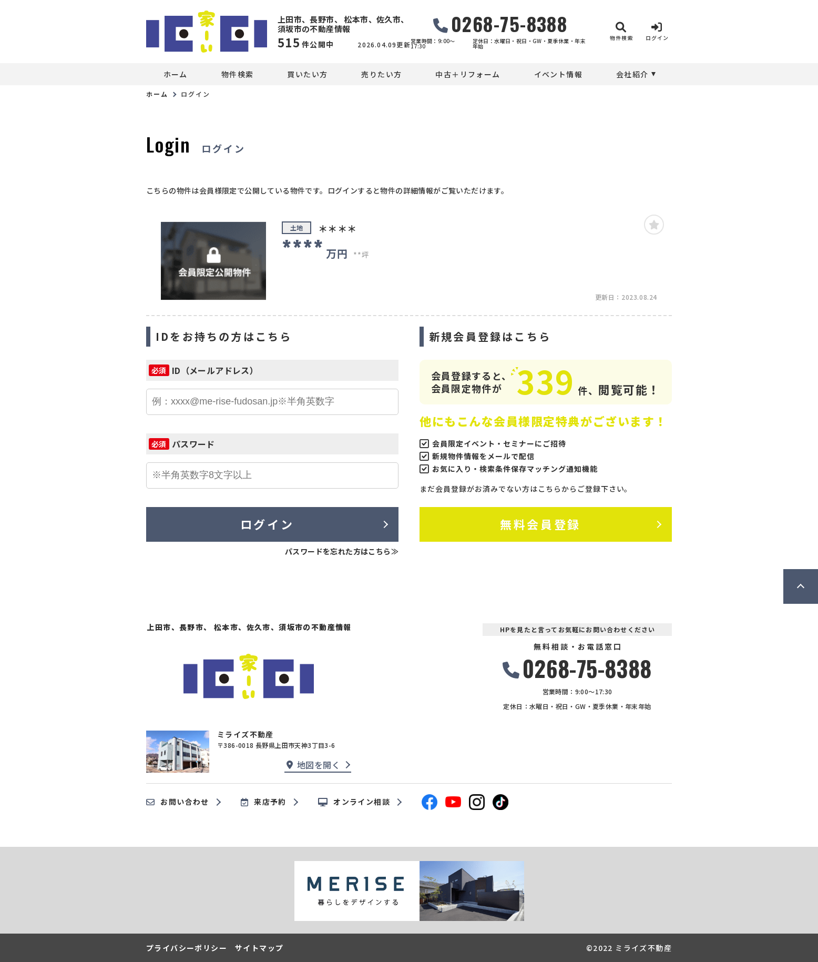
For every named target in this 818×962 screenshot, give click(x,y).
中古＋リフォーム (467, 74)
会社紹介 (632, 74)
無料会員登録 (540, 523)
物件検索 (237, 74)
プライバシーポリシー (186, 947)
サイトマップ (259, 947)
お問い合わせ (177, 802)
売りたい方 (381, 74)
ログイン (267, 523)
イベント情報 (558, 74)
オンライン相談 (354, 802)
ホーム (175, 74)
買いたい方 (307, 74)
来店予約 (264, 802)
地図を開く (313, 764)
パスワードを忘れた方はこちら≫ (341, 551)
